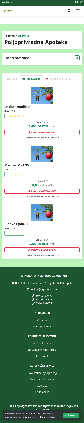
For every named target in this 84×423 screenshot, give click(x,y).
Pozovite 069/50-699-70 (42, 132)
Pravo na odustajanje (42, 379)
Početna (9, 35)
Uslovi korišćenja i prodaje (42, 373)
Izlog (12, 79)
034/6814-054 (42, 303)
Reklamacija (42, 392)
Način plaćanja (42, 343)
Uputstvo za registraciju (42, 349)
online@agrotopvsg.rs (44, 289)
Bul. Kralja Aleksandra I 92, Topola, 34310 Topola (43, 283)
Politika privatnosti (42, 326)
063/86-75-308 (42, 299)
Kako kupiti (42, 356)
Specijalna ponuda (58, 79)
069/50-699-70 (42, 295)
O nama (42, 320)
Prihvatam (70, 415)
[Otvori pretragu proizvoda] (69, 11)
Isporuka (42, 385)
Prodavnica (31, 79)
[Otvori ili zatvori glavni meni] (77, 11)
